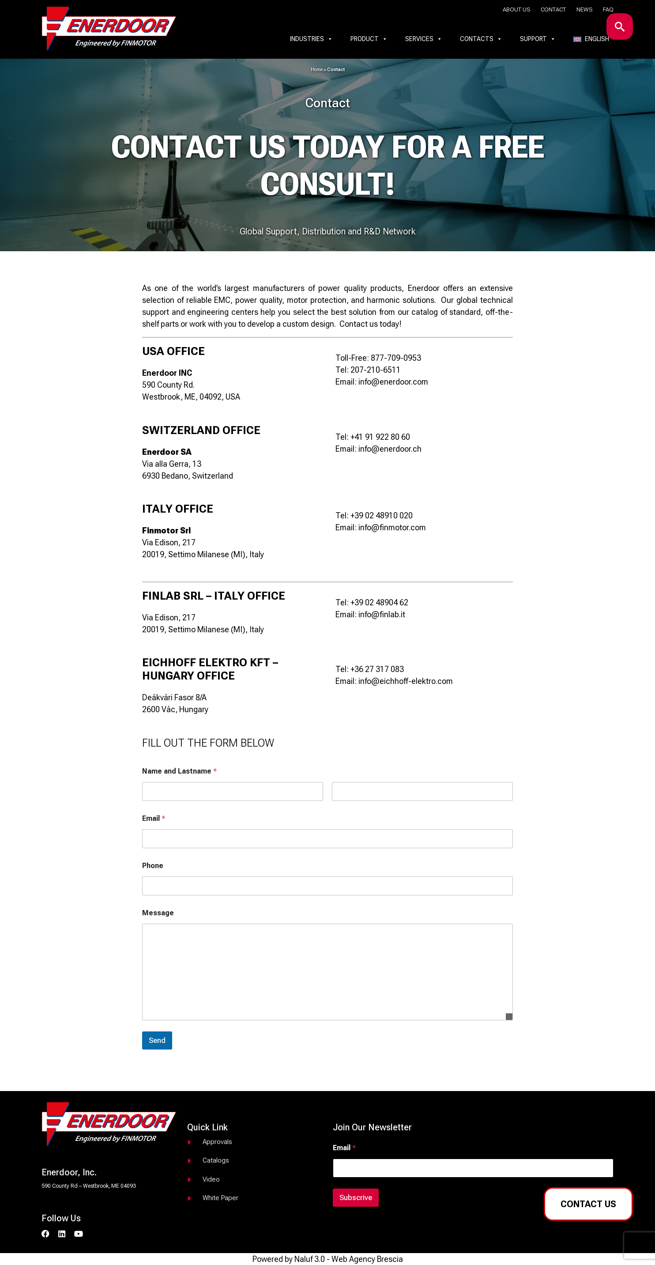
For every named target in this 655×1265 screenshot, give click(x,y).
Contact (553, 9)
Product (369, 39)
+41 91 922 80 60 (380, 437)
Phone (152, 865)
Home (317, 69)
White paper (220, 1198)
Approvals (217, 1142)
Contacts (481, 39)
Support (538, 39)
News (584, 9)
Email (153, 818)
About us (516, 9)
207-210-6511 (375, 369)
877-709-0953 (396, 358)
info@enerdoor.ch (390, 448)
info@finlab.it (381, 614)
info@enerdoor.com (393, 381)
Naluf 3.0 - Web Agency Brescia (348, 1259)
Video (211, 1179)
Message (158, 913)
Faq (608, 9)
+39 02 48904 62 (379, 602)
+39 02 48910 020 (381, 515)
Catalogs (216, 1160)
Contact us (588, 1204)
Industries (311, 39)
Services (423, 39)
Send (157, 1040)
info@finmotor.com (392, 527)
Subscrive (355, 1197)
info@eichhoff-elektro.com (405, 681)
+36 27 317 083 (377, 669)
